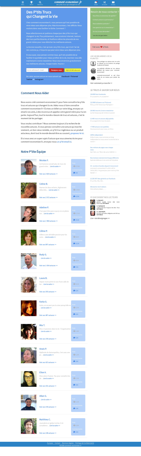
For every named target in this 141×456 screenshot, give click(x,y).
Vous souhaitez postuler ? (101, 24)
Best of (31, 4)
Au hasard (104, 4)
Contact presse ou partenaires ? (103, 20)
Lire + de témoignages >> (99, 218)
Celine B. (43, 183)
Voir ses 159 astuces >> (47, 407)
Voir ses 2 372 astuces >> (48, 197)
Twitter (29, 79)
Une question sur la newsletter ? (103, 27)
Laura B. (43, 278)
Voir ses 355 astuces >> (47, 291)
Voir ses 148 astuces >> (47, 433)
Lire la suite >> (55, 166)
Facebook (66, 76)
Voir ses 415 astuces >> (47, 362)
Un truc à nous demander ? (101, 31)
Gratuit (96, 4)
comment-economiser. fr (68, 2)
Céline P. (43, 230)
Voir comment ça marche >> (101, 83)
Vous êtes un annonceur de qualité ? (104, 16)
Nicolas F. (43, 160)
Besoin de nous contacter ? (105, 11)
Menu (22, 4)
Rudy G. (43, 254)
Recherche (40, 4)
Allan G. (43, 395)
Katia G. (43, 301)
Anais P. (43, 348)
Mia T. (42, 325)
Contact (57, 443)
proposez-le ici (77, 133)
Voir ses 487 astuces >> (47, 315)
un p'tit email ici (64, 141)
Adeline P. (44, 207)
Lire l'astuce (106, 203)
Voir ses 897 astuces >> (47, 244)
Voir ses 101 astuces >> (47, 386)
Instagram (39, 79)
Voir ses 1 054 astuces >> (48, 265)
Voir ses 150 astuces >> (47, 339)
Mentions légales (68, 443)
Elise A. (42, 372)
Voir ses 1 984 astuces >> (48, 221)
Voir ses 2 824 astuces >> (48, 174)
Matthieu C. (45, 419)
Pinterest (74, 76)
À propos (113, 4)
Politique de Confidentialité (84, 443)
